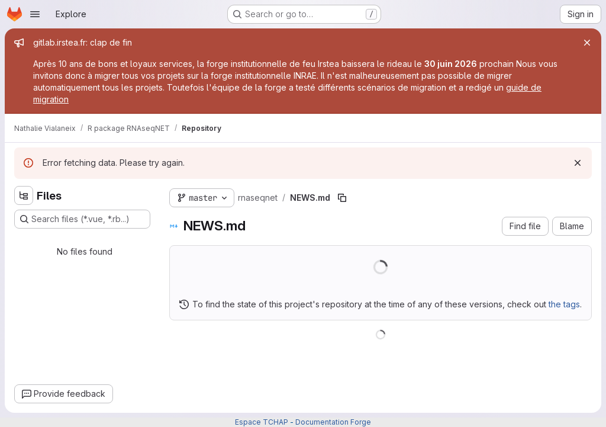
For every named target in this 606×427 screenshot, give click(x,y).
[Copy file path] (342, 197)
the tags (564, 304)
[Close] (587, 43)
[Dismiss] (577, 163)
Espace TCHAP (261, 422)
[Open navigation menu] (34, 14)
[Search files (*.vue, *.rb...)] (82, 219)
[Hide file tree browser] (23, 195)
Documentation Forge (333, 422)
